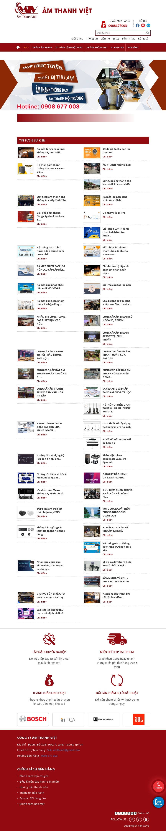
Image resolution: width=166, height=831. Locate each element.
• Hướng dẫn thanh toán (32, 787)
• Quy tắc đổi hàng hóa (31, 798)
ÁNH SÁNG (132, 47)
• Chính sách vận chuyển (33, 776)
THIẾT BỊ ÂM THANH (42, 47)
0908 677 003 (49, 755)
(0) (116, 38)
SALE (26, 47)
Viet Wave (143, 825)
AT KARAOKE (117, 47)
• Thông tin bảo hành (30, 792)
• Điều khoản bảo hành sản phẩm (38, 781)
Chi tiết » (42, 156)
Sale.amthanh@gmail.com (63, 750)
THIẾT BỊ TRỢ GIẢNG (26, 55)
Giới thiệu (77, 38)
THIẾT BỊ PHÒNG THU (96, 47)
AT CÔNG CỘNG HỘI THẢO (69, 47)
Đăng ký (143, 38)
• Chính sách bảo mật (31, 804)
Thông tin (92, 38)
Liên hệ (105, 38)
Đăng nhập (128, 38)
